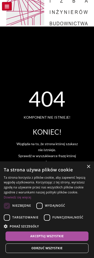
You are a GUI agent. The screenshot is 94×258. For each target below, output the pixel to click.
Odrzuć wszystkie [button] (46, 248)
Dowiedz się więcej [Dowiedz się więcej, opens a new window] (17, 197)
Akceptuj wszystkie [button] (47, 236)
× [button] (88, 167)
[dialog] (47, 209)
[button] (47, 226)
